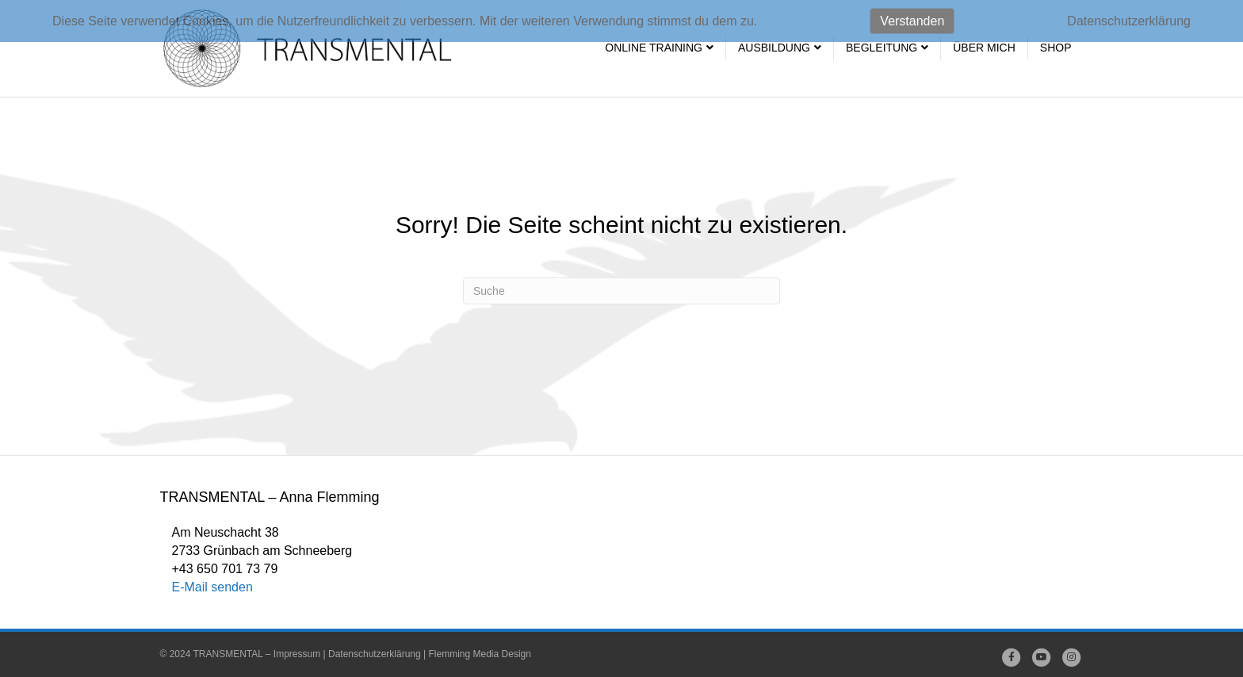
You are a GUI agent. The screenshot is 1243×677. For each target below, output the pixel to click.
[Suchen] (621, 290)
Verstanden (912, 21)
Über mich (984, 47)
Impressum (296, 654)
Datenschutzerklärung (374, 654)
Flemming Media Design (480, 654)
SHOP (1056, 47)
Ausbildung (774, 47)
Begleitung (881, 47)
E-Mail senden (212, 587)
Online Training (653, 47)
